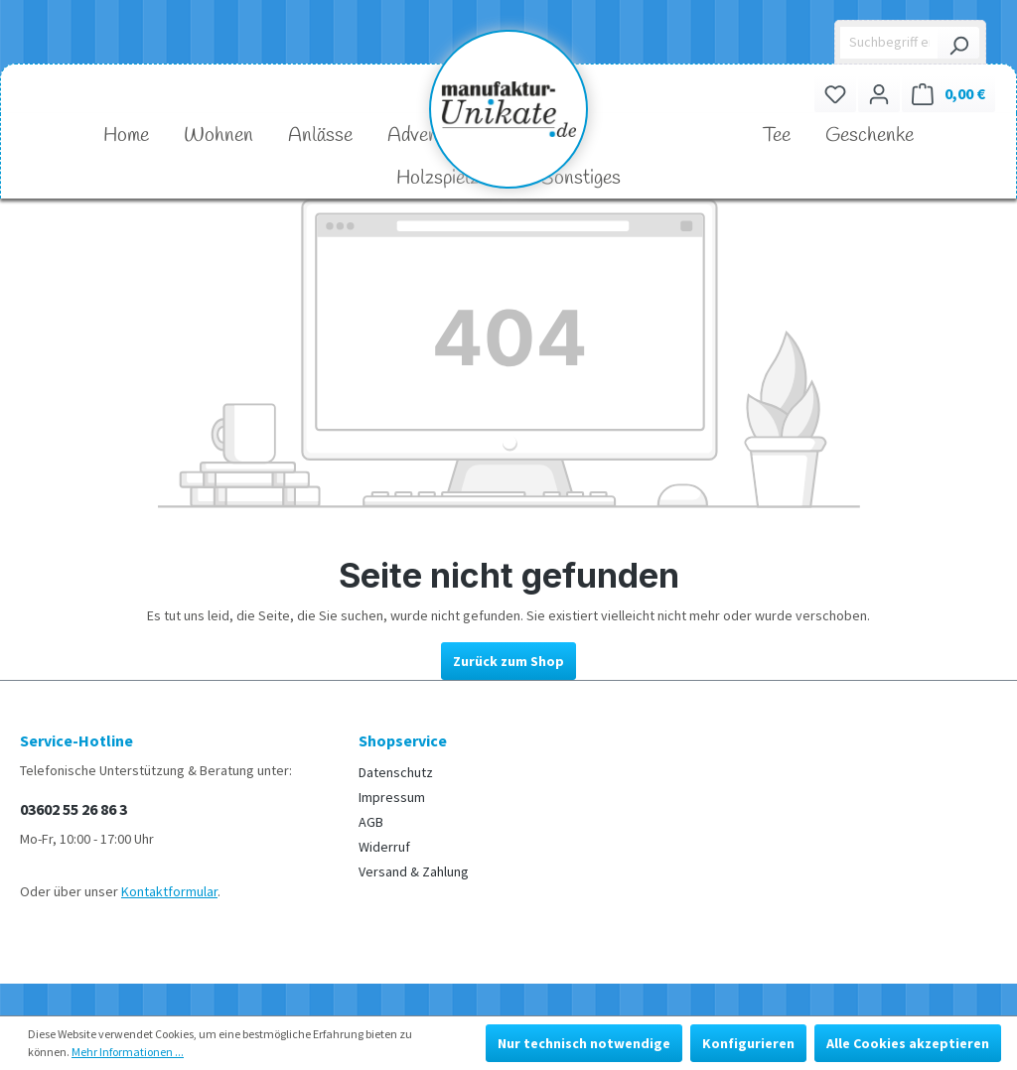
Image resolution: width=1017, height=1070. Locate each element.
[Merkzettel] (835, 93)
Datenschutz (396, 772)
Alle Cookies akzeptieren (907, 1043)
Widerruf (384, 847)
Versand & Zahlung (414, 871)
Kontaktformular (169, 891)
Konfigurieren (748, 1043)
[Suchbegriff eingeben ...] (889, 43)
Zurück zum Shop (508, 661)
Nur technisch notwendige (584, 1043)
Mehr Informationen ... (128, 1051)
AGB (371, 822)
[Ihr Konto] (879, 93)
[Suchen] (958, 43)
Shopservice (403, 740)
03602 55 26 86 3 (73, 809)
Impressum (392, 797)
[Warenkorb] (948, 93)
